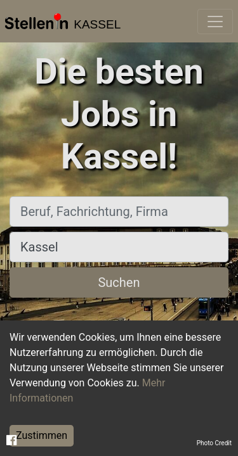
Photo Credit (214, 443)
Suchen (119, 282)
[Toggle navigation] (215, 21)
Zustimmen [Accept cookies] (41, 435)
